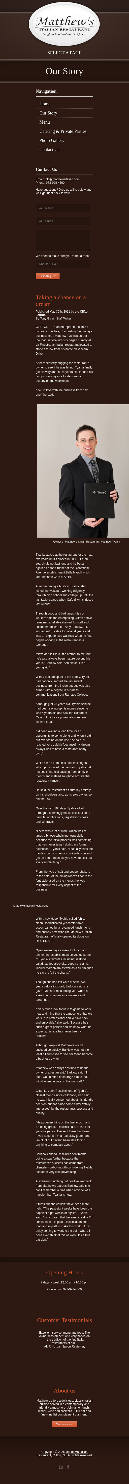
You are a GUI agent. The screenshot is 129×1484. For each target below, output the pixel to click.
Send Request (47, 276)
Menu (44, 122)
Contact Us (49, 149)
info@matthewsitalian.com (62, 179)
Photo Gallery (51, 140)
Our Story (48, 113)
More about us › (64, 1423)
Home (44, 103)
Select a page (64, 52)
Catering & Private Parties (62, 131)
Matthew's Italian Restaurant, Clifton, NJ (62, 1453)
